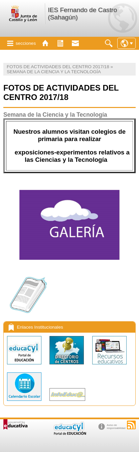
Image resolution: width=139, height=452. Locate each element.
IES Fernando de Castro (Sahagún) (82, 13)
